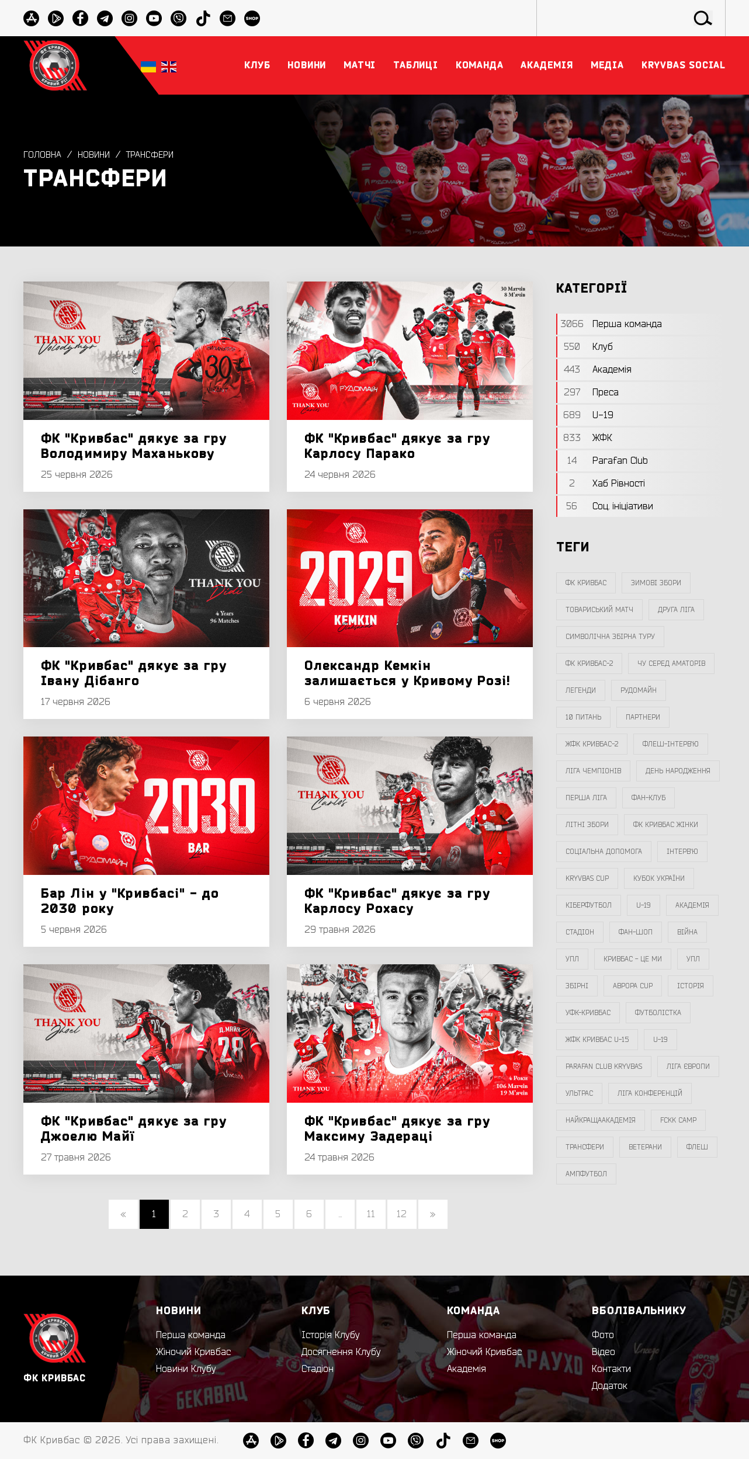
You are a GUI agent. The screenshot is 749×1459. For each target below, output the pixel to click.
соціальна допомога (604, 851)
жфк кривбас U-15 (597, 1040)
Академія (692, 905)
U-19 (643, 905)
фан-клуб (648, 798)
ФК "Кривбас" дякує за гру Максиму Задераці (397, 1129)
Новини (96, 155)
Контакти (611, 1369)
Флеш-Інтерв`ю (671, 744)
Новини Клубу (186, 1369)
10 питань (583, 717)
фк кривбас (586, 583)
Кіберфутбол (589, 905)
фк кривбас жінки (665, 825)
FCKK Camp (678, 1120)
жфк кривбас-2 (592, 744)
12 (402, 1214)
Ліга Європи (688, 1066)
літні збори (587, 825)
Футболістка (658, 1013)
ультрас (579, 1093)
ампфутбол (586, 1174)
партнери (643, 717)
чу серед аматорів (671, 663)
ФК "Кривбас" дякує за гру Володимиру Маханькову (134, 446)
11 (371, 1214)
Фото (603, 1335)
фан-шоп (636, 932)
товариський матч (599, 610)
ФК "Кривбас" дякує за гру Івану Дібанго (134, 673)
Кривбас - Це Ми (633, 959)
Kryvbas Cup (587, 878)
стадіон (580, 932)
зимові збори (656, 583)
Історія (690, 986)
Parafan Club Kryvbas (604, 1066)
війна (687, 932)
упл (693, 959)
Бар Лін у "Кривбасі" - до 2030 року (130, 901)
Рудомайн (638, 690)
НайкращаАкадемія (601, 1120)
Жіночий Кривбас (193, 1352)
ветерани (645, 1147)
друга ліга (676, 610)
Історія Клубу (330, 1335)
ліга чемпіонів (593, 771)
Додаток (609, 1386)
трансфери (155, 155)
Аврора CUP (633, 986)
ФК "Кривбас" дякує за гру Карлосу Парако (397, 446)
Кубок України (659, 878)
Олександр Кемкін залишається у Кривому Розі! (407, 673)
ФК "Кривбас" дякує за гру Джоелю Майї (134, 1129)
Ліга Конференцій (650, 1093)
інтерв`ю (682, 851)
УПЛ (572, 959)
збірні (577, 986)
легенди (581, 690)
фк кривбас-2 (589, 663)
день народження (678, 771)
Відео (603, 1352)
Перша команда (191, 1335)
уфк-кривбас (588, 1013)
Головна (43, 155)
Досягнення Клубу (341, 1352)
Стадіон (317, 1369)
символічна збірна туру (610, 637)
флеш (697, 1147)
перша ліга (586, 798)
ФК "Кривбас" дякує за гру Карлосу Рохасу (397, 901)
